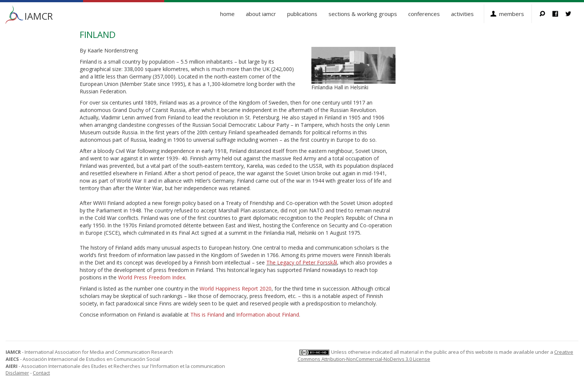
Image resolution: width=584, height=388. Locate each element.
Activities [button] (462, 13)
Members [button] (511, 13)
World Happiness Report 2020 (236, 288)
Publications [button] (302, 13)
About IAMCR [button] (261, 13)
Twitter (571, 13)
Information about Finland (267, 314)
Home (227, 13)
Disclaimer (17, 372)
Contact (41, 372)
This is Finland (207, 314)
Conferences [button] (424, 13)
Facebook (558, 13)
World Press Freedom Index (151, 277)
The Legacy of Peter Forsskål (301, 262)
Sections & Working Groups (362, 13)
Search (545, 13)
